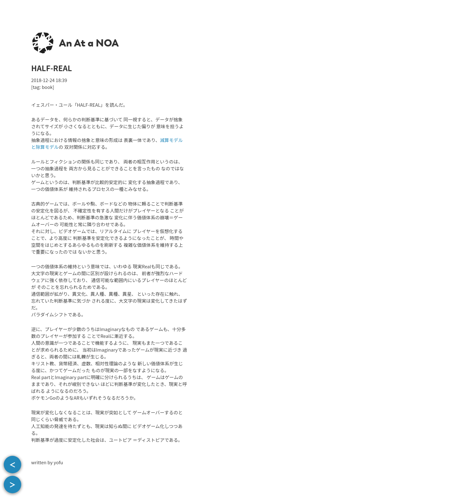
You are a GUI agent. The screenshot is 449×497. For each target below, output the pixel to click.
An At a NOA (89, 43)
